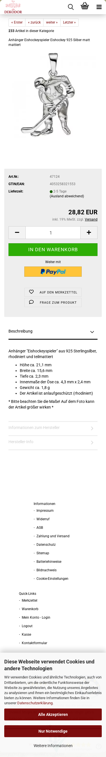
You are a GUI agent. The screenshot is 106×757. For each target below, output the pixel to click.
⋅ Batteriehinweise (47, 562)
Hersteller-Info (20, 441)
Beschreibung (20, 331)
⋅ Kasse (25, 635)
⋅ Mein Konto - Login (34, 617)
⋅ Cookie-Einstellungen (51, 579)
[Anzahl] (53, 232)
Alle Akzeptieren (53, 714)
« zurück (34, 22)
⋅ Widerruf (41, 519)
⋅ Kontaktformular (33, 643)
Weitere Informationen (53, 745)
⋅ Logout (26, 626)
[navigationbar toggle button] (99, 7)
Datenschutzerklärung (35, 703)
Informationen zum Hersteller (34, 427)
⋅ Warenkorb (28, 609)
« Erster (17, 22)
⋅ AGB (38, 528)
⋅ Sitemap (41, 553)
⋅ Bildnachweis (45, 570)
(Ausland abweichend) (67, 196)
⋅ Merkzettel (28, 600)
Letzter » (69, 22)
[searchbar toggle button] (71, 7)
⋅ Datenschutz (45, 545)
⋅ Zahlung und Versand (52, 536)
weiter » (52, 22)
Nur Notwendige (53, 731)
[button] (16, 232)
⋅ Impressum (44, 511)
